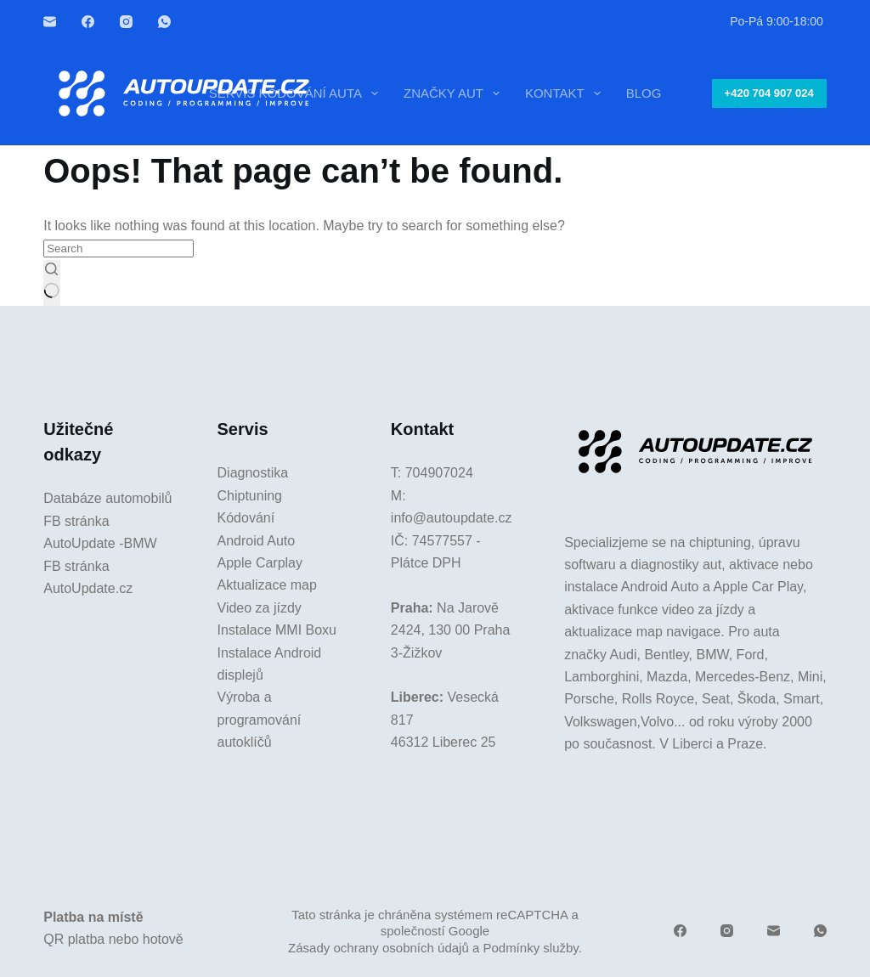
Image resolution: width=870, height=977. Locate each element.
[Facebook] (88, 21)
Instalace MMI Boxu (277, 630)
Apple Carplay (260, 563)
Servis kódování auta (297, 93)
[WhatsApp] (164, 21)
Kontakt (566, 93)
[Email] (49, 21)
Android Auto (257, 541)
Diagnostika (253, 473)
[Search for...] (118, 248)
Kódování (246, 518)
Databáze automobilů (107, 498)
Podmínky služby (530, 947)
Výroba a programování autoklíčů (260, 719)
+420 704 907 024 (769, 93)
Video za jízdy (260, 608)
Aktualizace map (267, 585)
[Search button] (51, 283)
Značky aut (455, 93)
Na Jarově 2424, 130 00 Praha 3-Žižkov (451, 630)
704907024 (439, 473)
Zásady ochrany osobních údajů (378, 947)
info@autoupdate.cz (451, 518)
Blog (644, 93)
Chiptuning (250, 495)
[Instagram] (126, 21)
